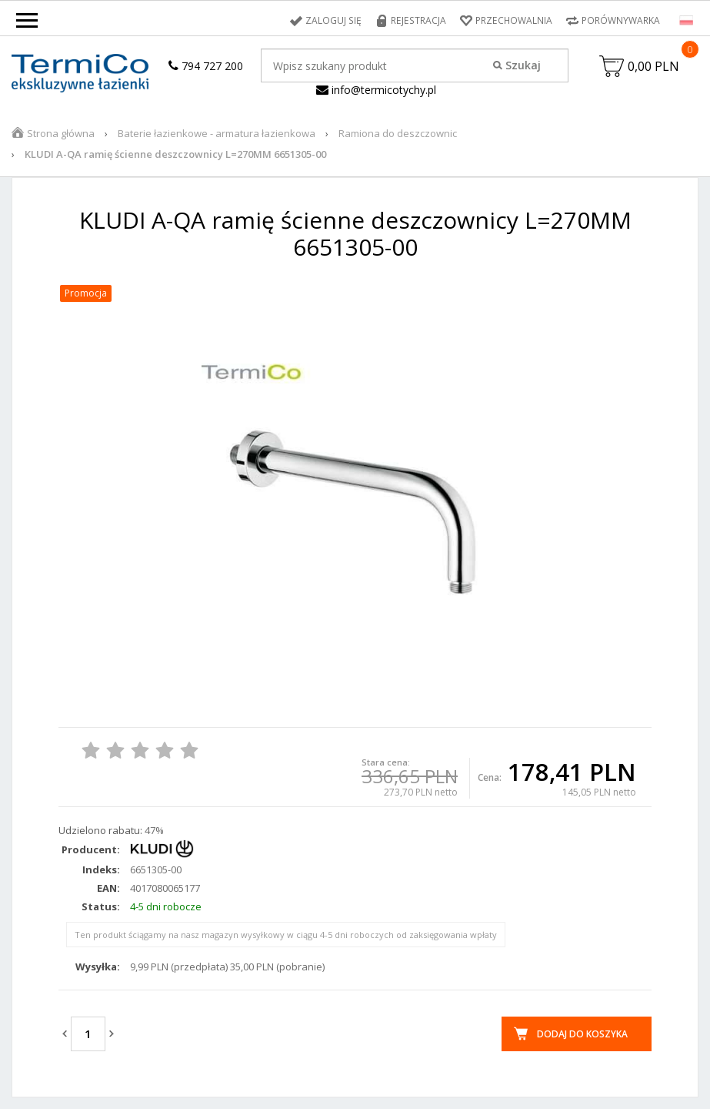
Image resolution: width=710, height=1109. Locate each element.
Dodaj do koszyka (582, 1033)
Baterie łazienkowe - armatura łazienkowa (216, 133)
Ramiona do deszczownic (397, 133)
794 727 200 (205, 66)
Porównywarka (621, 20)
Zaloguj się (336, 20)
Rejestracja (419, 20)
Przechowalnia (513, 20)
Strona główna (61, 133)
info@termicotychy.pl (376, 89)
